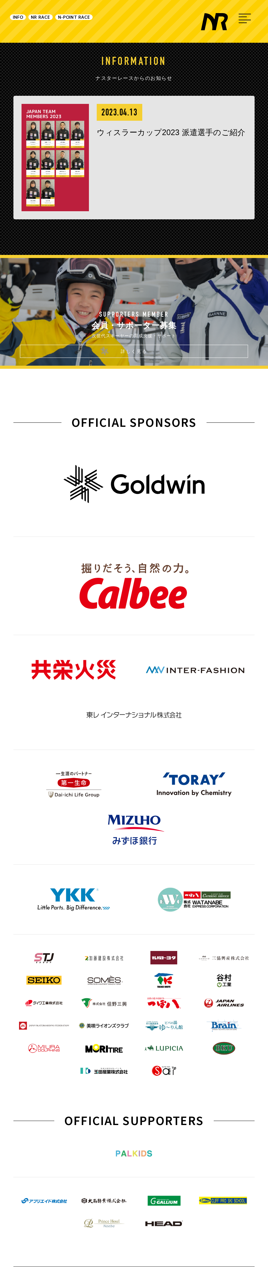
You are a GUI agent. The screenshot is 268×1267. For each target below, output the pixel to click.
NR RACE (71, 21)
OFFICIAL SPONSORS (134, 422)
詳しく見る (134, 351)
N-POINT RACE (138, 21)
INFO (26, 21)
